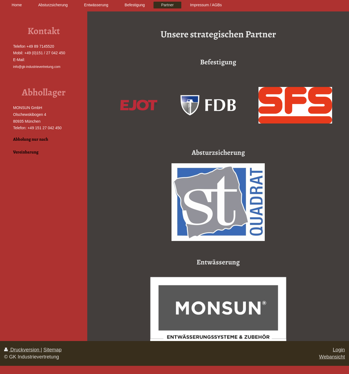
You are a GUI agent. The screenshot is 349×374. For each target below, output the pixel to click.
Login (339, 349)
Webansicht (332, 357)
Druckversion (22, 349)
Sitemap (52, 349)
